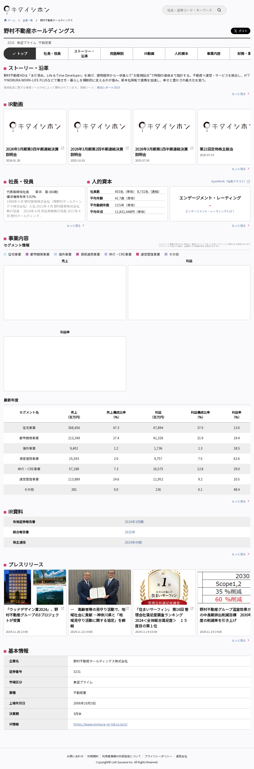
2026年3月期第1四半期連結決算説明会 (164, 151)
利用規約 (92, 756)
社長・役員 (52, 53)
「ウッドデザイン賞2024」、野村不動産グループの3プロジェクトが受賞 (35, 615)
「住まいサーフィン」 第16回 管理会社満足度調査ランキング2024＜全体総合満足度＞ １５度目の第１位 (164, 618)
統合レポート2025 (108, 87)
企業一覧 (28, 20)
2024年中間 (133, 542)
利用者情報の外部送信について (121, 756)
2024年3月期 (134, 521)
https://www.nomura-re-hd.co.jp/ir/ (100, 724)
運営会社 (181, 756)
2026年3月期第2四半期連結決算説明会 (99, 151)
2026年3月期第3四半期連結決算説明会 (35, 151)
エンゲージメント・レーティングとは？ (210, 211)
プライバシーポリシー (158, 756)
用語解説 (117, 53)
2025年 (130, 532)
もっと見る (239, 94)
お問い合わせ (75, 756)
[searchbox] (195, 10)
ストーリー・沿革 (84, 53)
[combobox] (194, 10)
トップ (22, 53)
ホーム (11, 20)
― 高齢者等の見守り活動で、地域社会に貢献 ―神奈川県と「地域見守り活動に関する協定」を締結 (99, 618)
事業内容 (214, 53)
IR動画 (149, 53)
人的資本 (181, 53)
